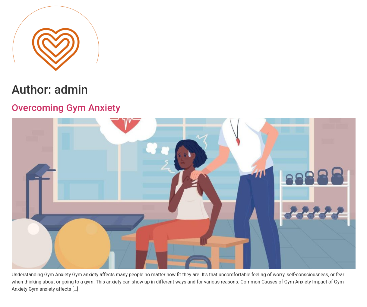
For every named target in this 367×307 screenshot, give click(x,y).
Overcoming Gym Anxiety (66, 107)
